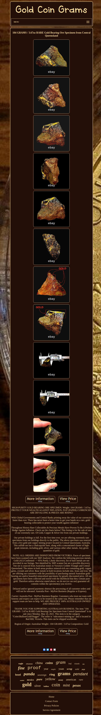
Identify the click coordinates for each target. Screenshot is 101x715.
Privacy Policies (51, 705)
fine (21, 668)
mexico (30, 680)
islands (76, 664)
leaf (69, 664)
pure (39, 679)
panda (29, 673)
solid (77, 669)
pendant (80, 674)
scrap (69, 669)
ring (52, 674)
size (83, 664)
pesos (77, 685)
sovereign (41, 675)
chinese (29, 664)
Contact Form (51, 701)
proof (34, 667)
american (71, 679)
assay (60, 680)
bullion (46, 686)
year (46, 668)
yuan (61, 668)
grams (64, 673)
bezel (18, 674)
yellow (50, 679)
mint (66, 685)
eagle (20, 663)
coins (49, 663)
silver (37, 685)
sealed (22, 680)
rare (81, 679)
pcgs (83, 669)
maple (53, 669)
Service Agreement (51, 710)
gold (26, 684)
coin (56, 684)
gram (61, 662)
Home (51, 697)
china (39, 663)
